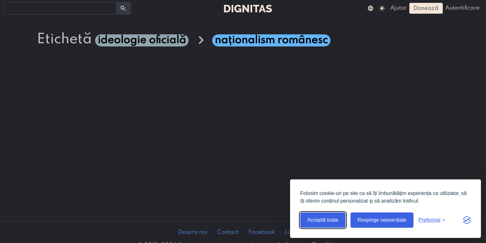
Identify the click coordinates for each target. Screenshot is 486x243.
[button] (370, 8)
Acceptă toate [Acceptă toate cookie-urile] (322, 220)
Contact (228, 232)
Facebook (261, 232)
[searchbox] (9, 8)
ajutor (398, 8)
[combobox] (59, 8)
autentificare (462, 8)
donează (426, 8)
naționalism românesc (271, 40)
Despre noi (192, 232)
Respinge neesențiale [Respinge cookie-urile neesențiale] (382, 220)
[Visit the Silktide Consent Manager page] (467, 220)
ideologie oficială (142, 40)
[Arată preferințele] (432, 220)
